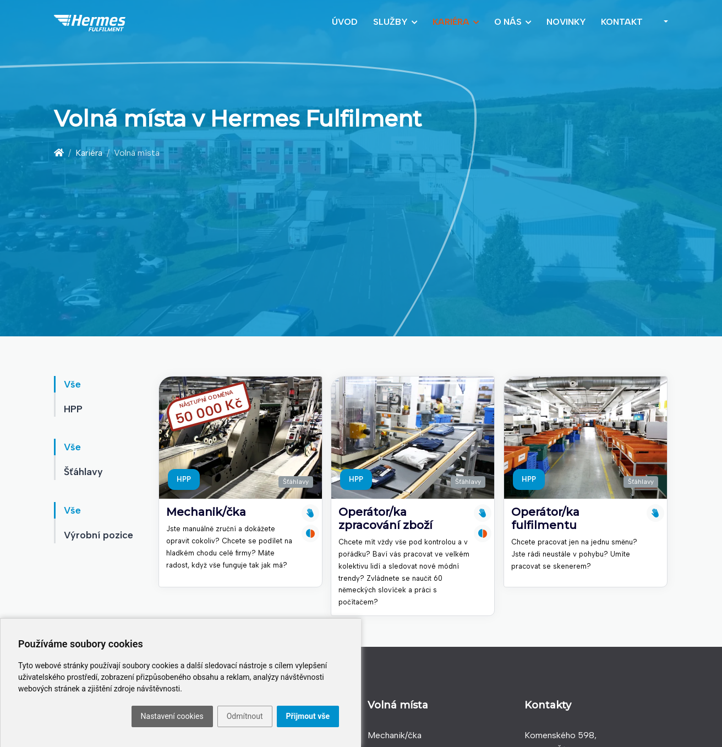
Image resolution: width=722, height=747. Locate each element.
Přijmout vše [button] (308, 716)
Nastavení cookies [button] (172, 716)
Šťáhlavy (296, 482)
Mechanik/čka (206, 512)
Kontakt (622, 22)
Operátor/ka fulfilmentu (545, 518)
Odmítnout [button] (245, 716)
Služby (390, 22)
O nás (508, 22)
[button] (663, 22)
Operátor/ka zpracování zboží (385, 518)
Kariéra (451, 22)
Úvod (345, 22)
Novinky (566, 22)
